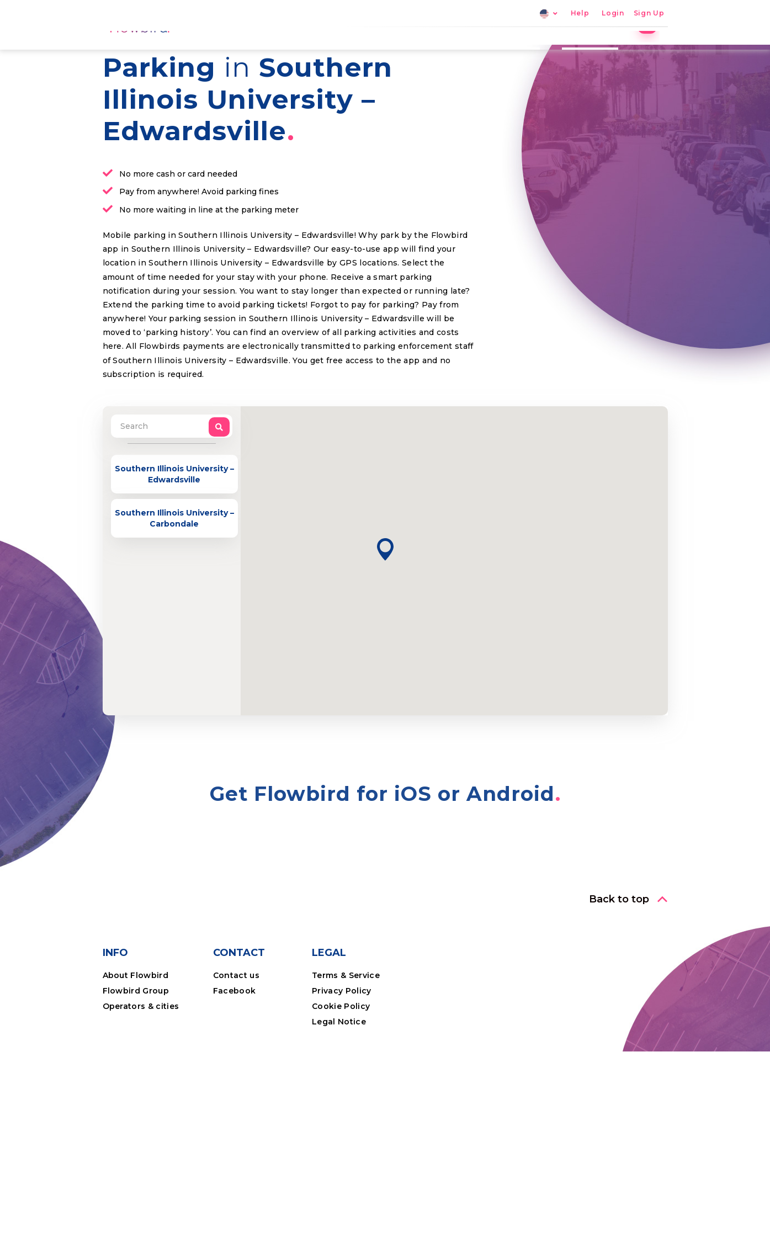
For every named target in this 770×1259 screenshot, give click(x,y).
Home (352, 52)
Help (580, 13)
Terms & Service (346, 1052)
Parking (404, 52)
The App (529, 52)
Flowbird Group (136, 1067)
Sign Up (649, 13)
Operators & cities (141, 1083)
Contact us (236, 1052)
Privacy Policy (341, 1067)
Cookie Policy (341, 1083)
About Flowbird (136, 1052)
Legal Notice (339, 1098)
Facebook (234, 1067)
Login (613, 13)
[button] (385, 626)
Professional (598, 52)
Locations (466, 52)
